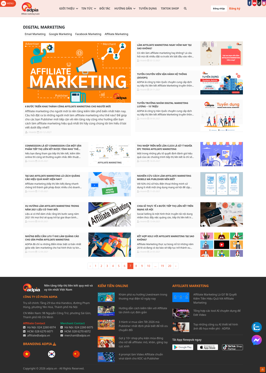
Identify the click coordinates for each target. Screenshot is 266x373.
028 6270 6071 (44, 331)
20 (169, 266)
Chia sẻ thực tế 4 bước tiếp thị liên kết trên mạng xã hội (165, 207)
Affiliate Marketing (116, 34)
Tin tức (87, 8)
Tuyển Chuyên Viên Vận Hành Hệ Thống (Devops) (162, 75)
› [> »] (175, 266)
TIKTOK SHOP (170, 8)
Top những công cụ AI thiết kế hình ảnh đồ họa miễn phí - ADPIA (215, 326)
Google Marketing (60, 34)
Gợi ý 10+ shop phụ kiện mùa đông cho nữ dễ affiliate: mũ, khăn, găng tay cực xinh (143, 342)
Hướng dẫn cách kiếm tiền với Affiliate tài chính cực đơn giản (143, 310)
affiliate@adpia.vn (38, 335)
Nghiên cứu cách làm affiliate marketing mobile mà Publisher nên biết (164, 177)
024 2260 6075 (84, 327)
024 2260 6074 (46, 327)
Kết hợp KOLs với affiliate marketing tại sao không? (165, 238)
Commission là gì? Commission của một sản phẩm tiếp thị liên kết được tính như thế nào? (53, 147)
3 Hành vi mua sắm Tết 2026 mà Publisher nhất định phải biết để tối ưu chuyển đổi (143, 326)
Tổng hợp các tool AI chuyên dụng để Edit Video (217, 313)
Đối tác (104, 8)
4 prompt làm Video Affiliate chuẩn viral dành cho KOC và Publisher (141, 356)
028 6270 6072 (81, 331)
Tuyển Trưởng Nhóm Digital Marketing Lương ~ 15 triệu (162, 104)
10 (148, 266)
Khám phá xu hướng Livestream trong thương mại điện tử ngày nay (143, 296)
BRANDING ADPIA (39, 344)
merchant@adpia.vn (77, 335)
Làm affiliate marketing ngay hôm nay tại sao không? (164, 46)
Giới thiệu (66, 8)
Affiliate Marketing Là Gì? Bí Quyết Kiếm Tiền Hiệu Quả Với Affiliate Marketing (215, 298)
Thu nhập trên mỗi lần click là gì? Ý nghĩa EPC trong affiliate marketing (164, 147)
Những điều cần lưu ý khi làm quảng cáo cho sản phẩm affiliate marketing (52, 238)
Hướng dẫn (123, 8)
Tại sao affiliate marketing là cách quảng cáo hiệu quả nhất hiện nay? (52, 177)
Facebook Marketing (88, 34)
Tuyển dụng (148, 8)
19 (162, 266)
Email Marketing (35, 34)
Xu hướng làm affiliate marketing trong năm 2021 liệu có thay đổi (52, 207)
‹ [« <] (90, 266)
